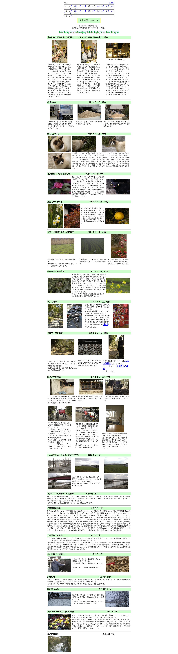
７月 (98, 6)
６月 (93, 11)
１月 (70, 6)
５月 (89, 11)
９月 (107, 6)
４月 (84, 6)
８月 (102, 6)
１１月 (69, 8)
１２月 (111, 3)
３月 (79, 6)
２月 (75, 6)
